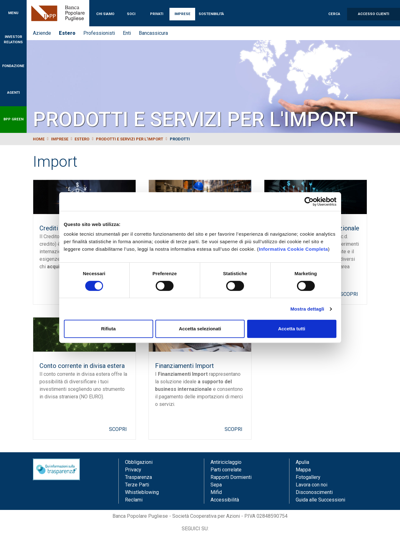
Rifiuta (108, 328)
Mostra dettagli (307, 309)
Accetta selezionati (200, 328)
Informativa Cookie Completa (293, 249)
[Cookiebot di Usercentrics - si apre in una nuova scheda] (309, 201)
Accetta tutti (291, 328)
